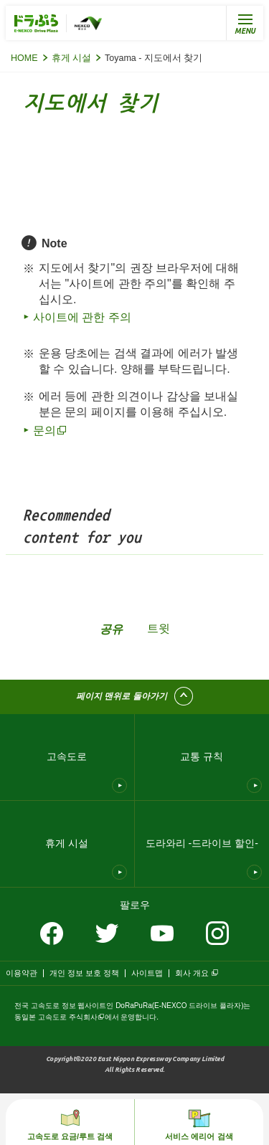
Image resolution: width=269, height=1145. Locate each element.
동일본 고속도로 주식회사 (56, 1017)
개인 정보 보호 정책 (84, 973)
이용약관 (21, 973)
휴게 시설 (71, 58)
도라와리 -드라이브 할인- (202, 843)
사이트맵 (147, 973)
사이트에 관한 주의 (82, 317)
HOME (24, 58)
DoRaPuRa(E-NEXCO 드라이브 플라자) (179, 1005)
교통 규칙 (201, 756)
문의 (44, 430)
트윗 (158, 628)
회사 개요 (192, 973)
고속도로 (67, 756)
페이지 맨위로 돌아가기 (121, 696)
